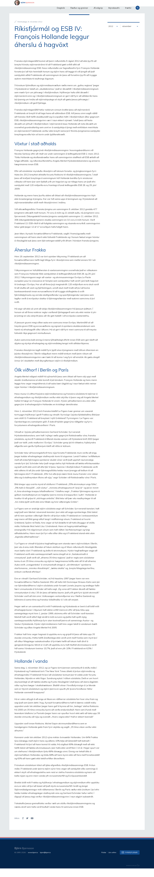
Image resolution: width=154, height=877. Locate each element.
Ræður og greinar (79, 8)
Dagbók (61, 8)
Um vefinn (112, 861)
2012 (110, 35)
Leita (138, 8)
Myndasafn (114, 8)
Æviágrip (98, 8)
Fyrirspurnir (131, 861)
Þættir (128, 8)
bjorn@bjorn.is (45, 861)
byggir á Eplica (133, 874)
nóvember (126, 35)
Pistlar (103, 861)
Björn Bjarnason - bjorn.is (35, 8)
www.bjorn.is (33, 861)
